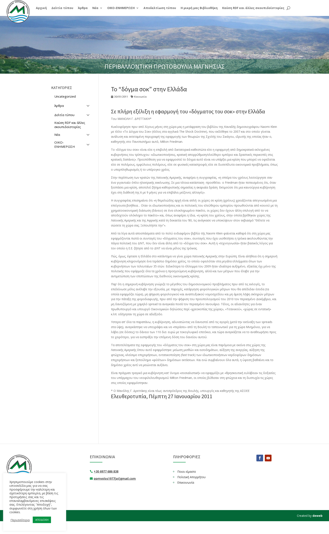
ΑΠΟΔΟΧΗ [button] (41, 520)
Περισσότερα (20, 520)
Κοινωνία (140, 96)
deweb (317, 516)
